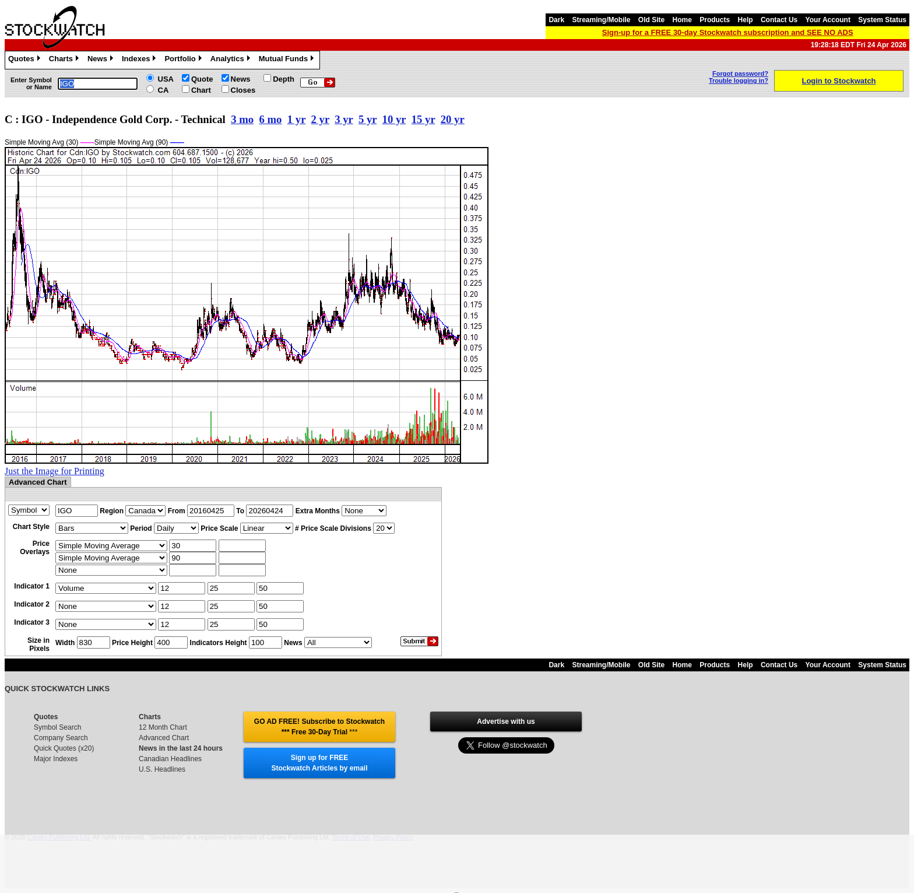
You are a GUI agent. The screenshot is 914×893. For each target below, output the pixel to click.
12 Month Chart (163, 727)
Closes (243, 90)
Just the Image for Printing (54, 471)
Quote (202, 79)
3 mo (242, 119)
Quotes (25, 60)
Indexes (140, 60)
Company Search (61, 738)
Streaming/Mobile (601, 20)
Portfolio (184, 60)
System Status (882, 20)
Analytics (231, 60)
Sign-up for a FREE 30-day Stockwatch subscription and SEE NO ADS (727, 32)
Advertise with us (506, 721)
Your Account (828, 20)
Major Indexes (56, 759)
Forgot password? (740, 73)
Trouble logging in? (738, 80)
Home (682, 20)
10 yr (394, 119)
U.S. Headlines (162, 769)
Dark (556, 20)
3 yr (344, 119)
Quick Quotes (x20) (64, 748)
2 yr (320, 119)
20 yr (453, 119)
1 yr (296, 119)
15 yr (423, 119)
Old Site (651, 20)
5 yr (367, 119)
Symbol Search (57, 727)
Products (714, 20)
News (101, 60)
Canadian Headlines (170, 759)
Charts (65, 60)
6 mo (270, 119)
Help (745, 20)
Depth (283, 79)
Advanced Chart (164, 738)
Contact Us (779, 20)
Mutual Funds (288, 60)
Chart (201, 90)
